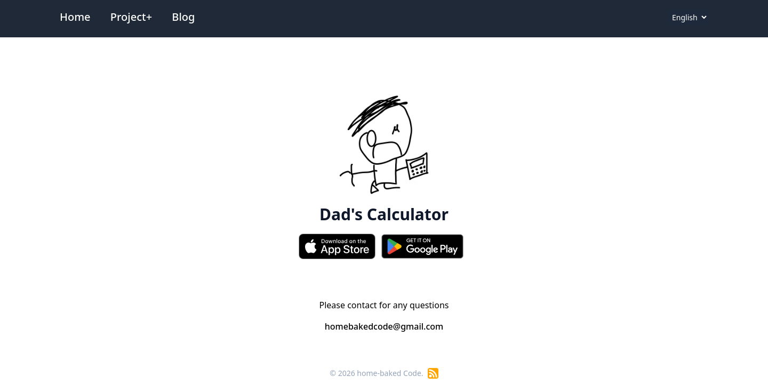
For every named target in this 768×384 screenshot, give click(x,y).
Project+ (131, 17)
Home (75, 17)
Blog (183, 17)
